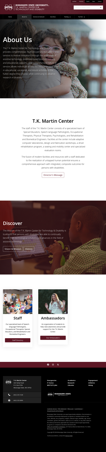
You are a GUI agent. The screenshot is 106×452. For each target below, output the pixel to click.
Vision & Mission (13, 248)
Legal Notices (78, 409)
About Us (27, 16)
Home (10, 17)
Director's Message (53, 175)
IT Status (50, 383)
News (93, 1)
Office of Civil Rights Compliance (56, 427)
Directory (82, 1)
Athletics (91, 383)
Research (71, 383)
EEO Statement (62, 409)
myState (75, 1)
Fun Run (81, 17)
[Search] (101, 7)
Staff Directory (17, 340)
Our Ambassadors (53, 338)
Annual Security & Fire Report (55, 411)
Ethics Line (70, 409)
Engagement (93, 380)
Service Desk (68, 436)
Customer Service (52, 409)
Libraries (71, 385)
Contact (100, 1)
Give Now (53, 17)
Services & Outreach (38, 17)
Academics (72, 380)
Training (67, 17)
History (29, 248)
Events (87, 1)
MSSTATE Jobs (52, 385)
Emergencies (51, 380)
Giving (90, 385)
